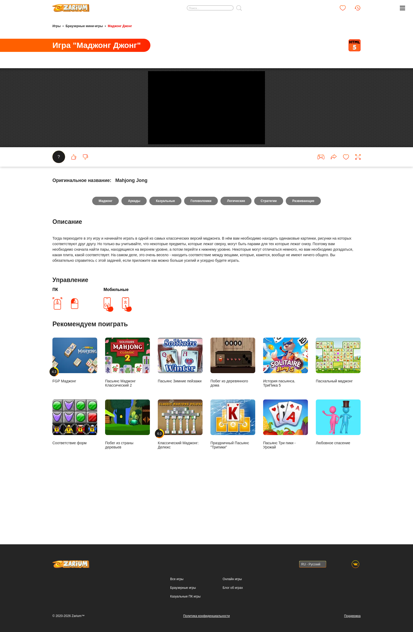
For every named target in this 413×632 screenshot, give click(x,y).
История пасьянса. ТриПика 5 (285, 419)
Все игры (176, 579)
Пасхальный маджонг (338, 417)
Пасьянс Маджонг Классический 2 (127, 419)
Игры (56, 26)
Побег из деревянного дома (232, 419)
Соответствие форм (74, 479)
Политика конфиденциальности (206, 616)
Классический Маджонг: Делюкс (180, 481)
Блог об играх (233, 588)
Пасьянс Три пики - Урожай (285, 481)
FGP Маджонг (74, 417)
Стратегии (270, 257)
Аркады (133, 257)
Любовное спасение (338, 479)
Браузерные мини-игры (84, 26)
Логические (237, 257)
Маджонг (103, 257)
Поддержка (352, 616)
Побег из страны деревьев (127, 481)
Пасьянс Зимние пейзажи (180, 417)
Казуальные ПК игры (185, 596)
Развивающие (305, 257)
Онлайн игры (232, 579)
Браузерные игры (183, 588)
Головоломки (201, 257)
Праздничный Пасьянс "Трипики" (232, 481)
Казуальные (164, 257)
